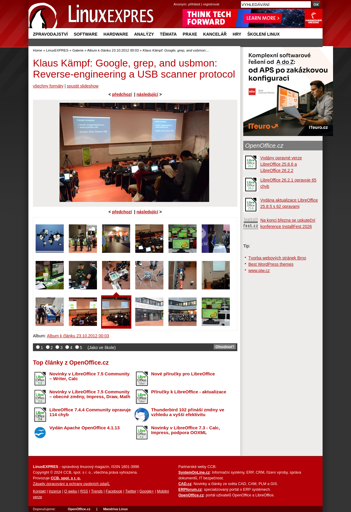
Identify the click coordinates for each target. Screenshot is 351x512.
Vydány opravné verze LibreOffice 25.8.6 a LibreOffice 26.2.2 (281, 164)
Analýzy (144, 34)
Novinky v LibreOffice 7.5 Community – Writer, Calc (89, 376)
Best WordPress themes (271, 264)
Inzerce (55, 491)
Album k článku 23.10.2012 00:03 (113, 50)
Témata (168, 34)
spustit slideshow (82, 86)
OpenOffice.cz (264, 145)
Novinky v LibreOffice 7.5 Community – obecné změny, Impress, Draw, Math (89, 394)
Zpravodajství (50, 34)
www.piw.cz (259, 270)
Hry (237, 34)
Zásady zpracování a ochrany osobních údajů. (71, 484)
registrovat (211, 4)
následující (147, 94)
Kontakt (39, 491)
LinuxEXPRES (57, 50)
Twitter (130, 491)
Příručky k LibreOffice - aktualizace (188, 391)
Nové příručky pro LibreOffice (183, 373)
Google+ (146, 491)
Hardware (116, 34)
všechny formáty (48, 86)
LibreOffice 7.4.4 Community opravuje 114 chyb (90, 412)
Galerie (77, 50)
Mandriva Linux (115, 509)
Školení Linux (263, 34)
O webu (70, 491)
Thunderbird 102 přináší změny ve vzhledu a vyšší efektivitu (187, 412)
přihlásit (194, 4)
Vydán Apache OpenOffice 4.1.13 (84, 427)
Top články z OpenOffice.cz (71, 362)
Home (37, 50)
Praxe (190, 34)
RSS (84, 491)
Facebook (114, 491)
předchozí (122, 94)
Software (85, 34)
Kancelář (215, 34)
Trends (97, 491)
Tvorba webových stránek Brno (277, 258)
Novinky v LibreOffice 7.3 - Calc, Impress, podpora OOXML (185, 430)
